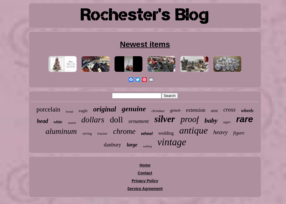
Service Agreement (145, 188)
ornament (138, 121)
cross (229, 109)
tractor (102, 133)
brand (69, 111)
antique (193, 130)
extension (195, 110)
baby (211, 120)
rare (244, 119)
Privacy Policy (145, 181)
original (104, 109)
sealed (72, 122)
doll (116, 119)
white (58, 122)
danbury (112, 145)
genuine (134, 109)
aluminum (61, 131)
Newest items (145, 44)
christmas (158, 111)
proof (189, 119)
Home (145, 165)
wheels (247, 110)
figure (238, 133)
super (227, 122)
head (42, 121)
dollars (92, 119)
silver (164, 119)
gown (175, 110)
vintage (171, 142)
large (132, 145)
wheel (147, 133)
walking (147, 146)
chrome (124, 131)
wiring (87, 133)
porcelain (48, 109)
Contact (145, 173)
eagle (83, 110)
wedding (166, 133)
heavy (220, 132)
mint (214, 111)
